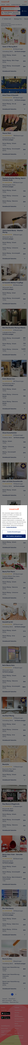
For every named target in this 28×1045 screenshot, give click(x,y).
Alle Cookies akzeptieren (14, 536)
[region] (14, 522)
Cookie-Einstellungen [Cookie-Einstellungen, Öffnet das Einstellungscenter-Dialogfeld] (14, 531)
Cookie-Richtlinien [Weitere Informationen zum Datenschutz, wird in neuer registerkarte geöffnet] (11, 527)
